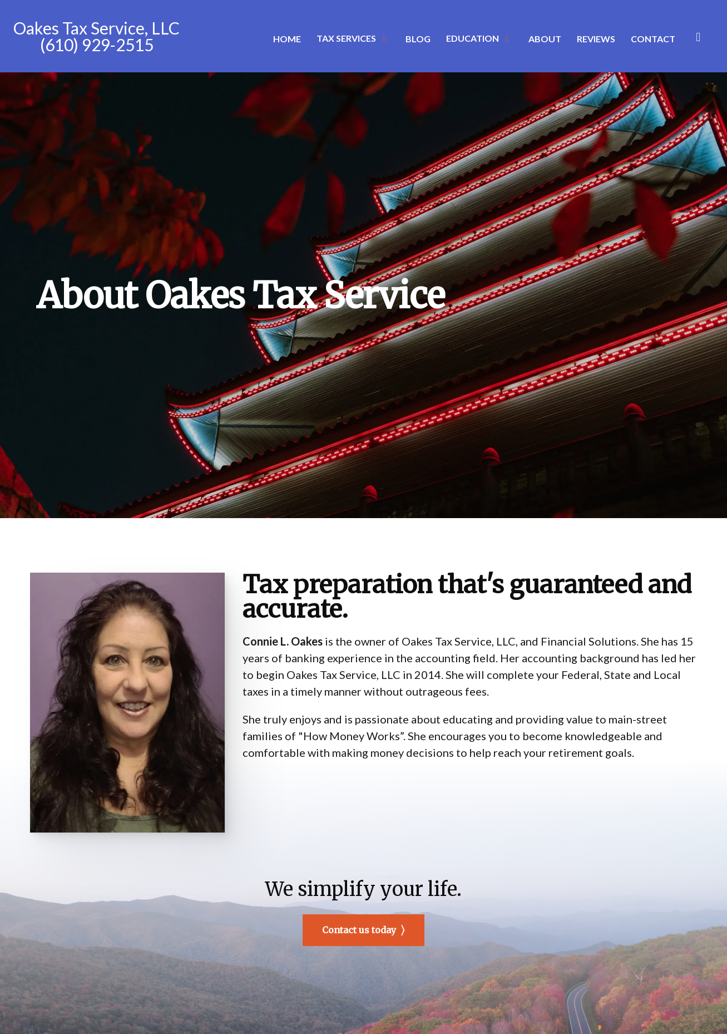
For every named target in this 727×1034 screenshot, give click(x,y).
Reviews (596, 38)
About (544, 38)
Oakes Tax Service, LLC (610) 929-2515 (96, 36)
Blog (418, 38)
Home (287, 38)
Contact (653, 38)
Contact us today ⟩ (363, 929)
